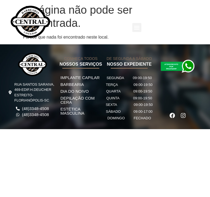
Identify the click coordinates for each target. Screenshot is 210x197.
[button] (136, 27)
